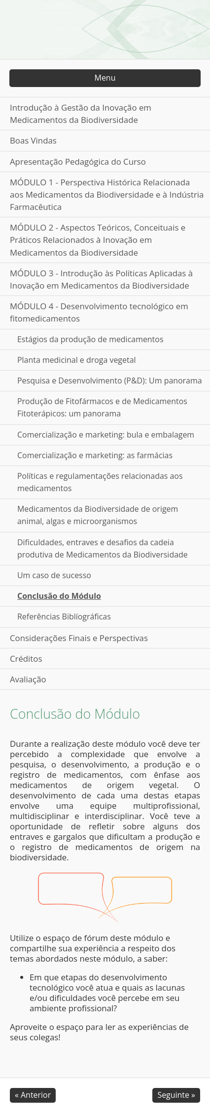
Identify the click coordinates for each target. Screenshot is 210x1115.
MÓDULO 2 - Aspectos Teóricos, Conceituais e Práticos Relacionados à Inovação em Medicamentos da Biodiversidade (97, 240)
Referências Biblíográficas (64, 616)
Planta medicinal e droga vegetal (76, 359)
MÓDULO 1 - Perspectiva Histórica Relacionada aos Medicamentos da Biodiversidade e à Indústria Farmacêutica (107, 194)
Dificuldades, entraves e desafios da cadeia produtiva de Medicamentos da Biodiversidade (102, 548)
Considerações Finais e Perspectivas (79, 638)
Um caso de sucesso (54, 575)
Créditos (26, 658)
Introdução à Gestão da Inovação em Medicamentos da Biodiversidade (80, 113)
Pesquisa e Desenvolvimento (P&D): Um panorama (109, 380)
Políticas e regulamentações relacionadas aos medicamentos (100, 482)
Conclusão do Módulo (59, 595)
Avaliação (28, 679)
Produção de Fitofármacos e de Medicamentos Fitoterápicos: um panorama (102, 407)
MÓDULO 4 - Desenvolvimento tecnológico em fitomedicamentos (99, 312)
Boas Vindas (33, 140)
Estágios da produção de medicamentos (90, 339)
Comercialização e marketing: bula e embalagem (105, 434)
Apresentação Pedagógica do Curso (78, 161)
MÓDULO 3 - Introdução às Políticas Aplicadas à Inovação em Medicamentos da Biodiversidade (101, 279)
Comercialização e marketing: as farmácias (95, 455)
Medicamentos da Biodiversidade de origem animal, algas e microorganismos (97, 515)
